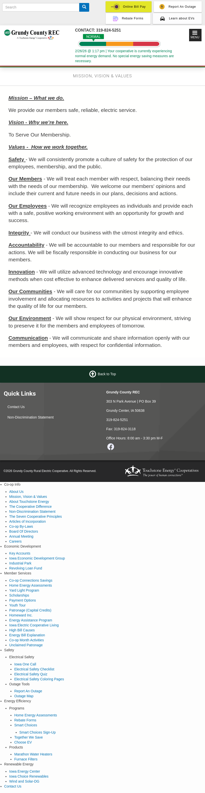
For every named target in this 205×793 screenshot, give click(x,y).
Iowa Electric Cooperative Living (34, 625)
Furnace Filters (25, 759)
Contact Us (16, 407)
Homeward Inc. (21, 615)
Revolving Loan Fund (25, 568)
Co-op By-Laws (21, 526)
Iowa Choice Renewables (28, 776)
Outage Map (23, 696)
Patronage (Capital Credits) (30, 610)
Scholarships (19, 595)
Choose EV (23, 742)
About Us (16, 492)
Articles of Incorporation (27, 521)
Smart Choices (25, 725)
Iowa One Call (25, 664)
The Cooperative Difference (30, 507)
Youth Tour (17, 605)
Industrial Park (20, 563)
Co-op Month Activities (26, 640)
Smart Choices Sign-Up (37, 732)
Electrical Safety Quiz (30, 674)
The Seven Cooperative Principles (35, 516)
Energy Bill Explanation (27, 635)
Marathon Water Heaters (33, 754)
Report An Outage (28, 691)
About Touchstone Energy (29, 502)
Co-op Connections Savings (30, 580)
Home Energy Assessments (30, 585)
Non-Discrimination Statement (30, 417)
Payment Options (22, 600)
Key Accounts (19, 553)
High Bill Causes (22, 630)
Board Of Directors (23, 531)
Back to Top (107, 374)
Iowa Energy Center (24, 771)
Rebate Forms (25, 720)
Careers (15, 541)
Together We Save (28, 737)
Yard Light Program (24, 590)
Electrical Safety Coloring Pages (39, 679)
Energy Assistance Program (30, 620)
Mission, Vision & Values (28, 497)
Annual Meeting (21, 536)
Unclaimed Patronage (26, 645)
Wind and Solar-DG (24, 781)
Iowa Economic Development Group (37, 558)
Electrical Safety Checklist (34, 669)
